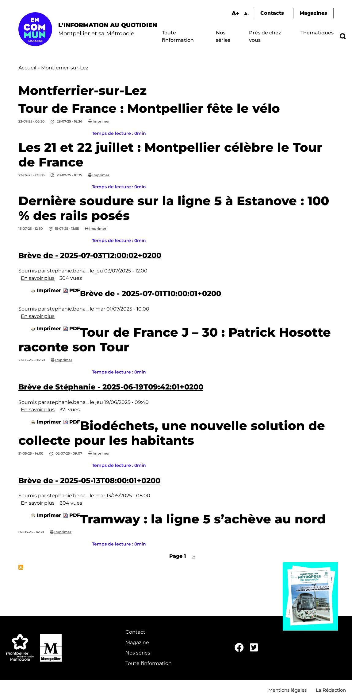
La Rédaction (331, 690)
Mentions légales (287, 690)
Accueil (27, 68)
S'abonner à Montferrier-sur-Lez (20, 567)
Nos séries (137, 653)
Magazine (137, 642)
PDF (74, 290)
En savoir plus (38, 278)
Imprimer (101, 121)
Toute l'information (148, 663)
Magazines (313, 13)
